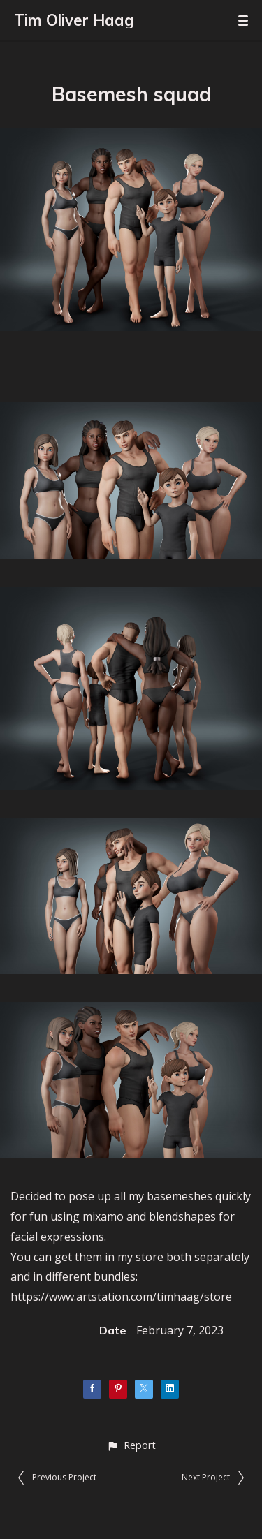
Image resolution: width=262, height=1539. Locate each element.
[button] (131, 1445)
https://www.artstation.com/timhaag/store (121, 1296)
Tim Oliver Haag (73, 20)
